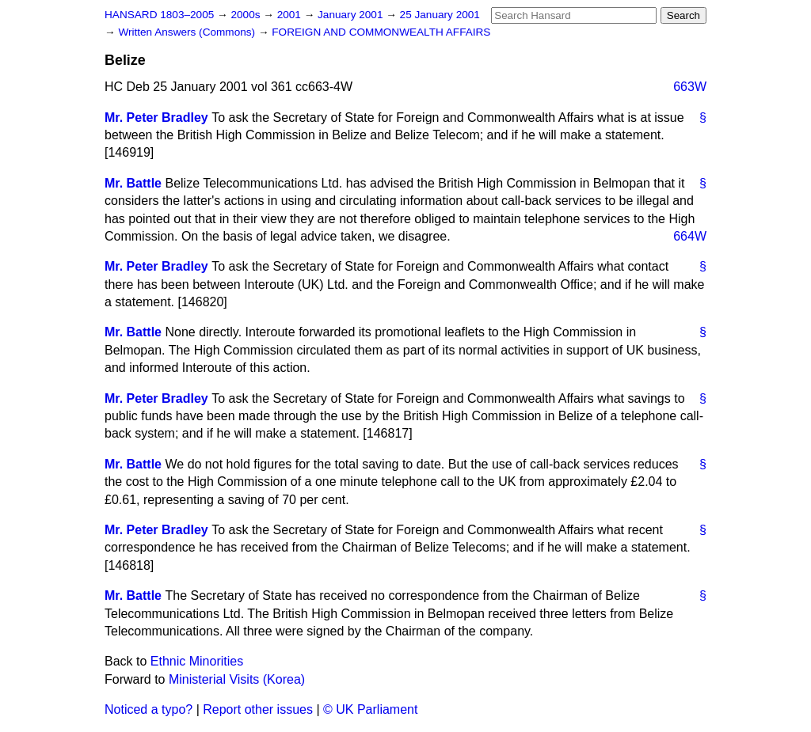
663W (689, 86)
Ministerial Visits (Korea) (237, 679)
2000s (246, 15)
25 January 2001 (440, 15)
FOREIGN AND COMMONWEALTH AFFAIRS (381, 32)
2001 (290, 15)
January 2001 (352, 15)
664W (689, 236)
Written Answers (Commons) (188, 32)
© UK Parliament (370, 709)
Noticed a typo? (148, 709)
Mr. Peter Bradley (156, 117)
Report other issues (258, 709)
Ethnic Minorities (196, 661)
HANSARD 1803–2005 (159, 15)
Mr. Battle (133, 183)
